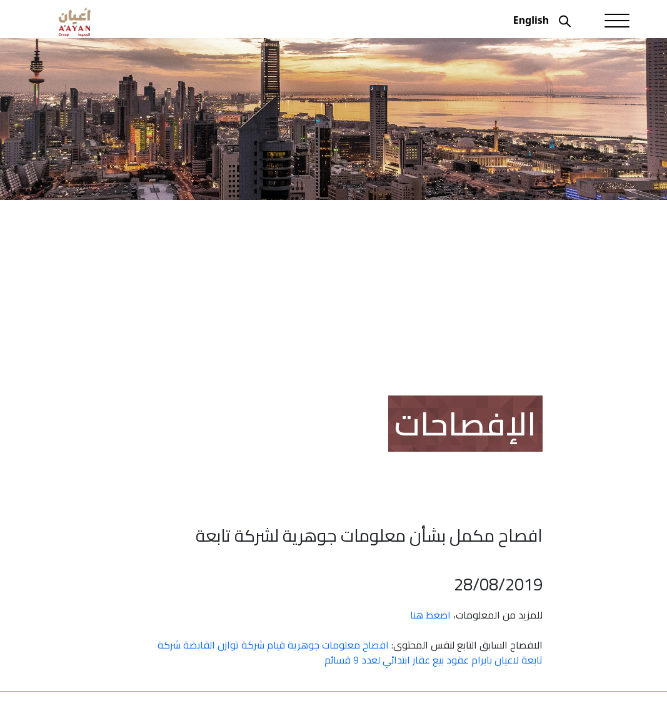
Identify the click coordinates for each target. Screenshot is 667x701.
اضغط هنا (430, 614)
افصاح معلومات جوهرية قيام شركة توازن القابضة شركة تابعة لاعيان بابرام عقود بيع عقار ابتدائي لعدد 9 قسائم (350, 652)
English (531, 20)
